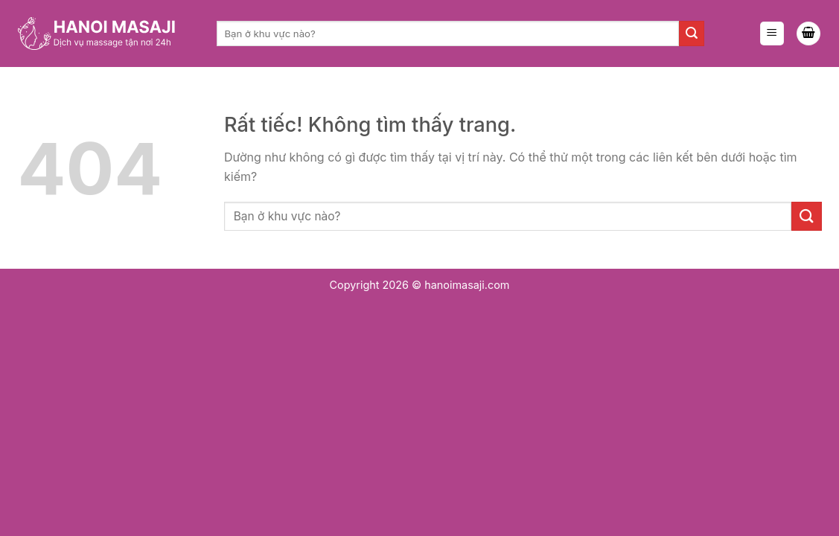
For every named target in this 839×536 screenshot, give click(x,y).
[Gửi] (691, 33)
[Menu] (772, 34)
